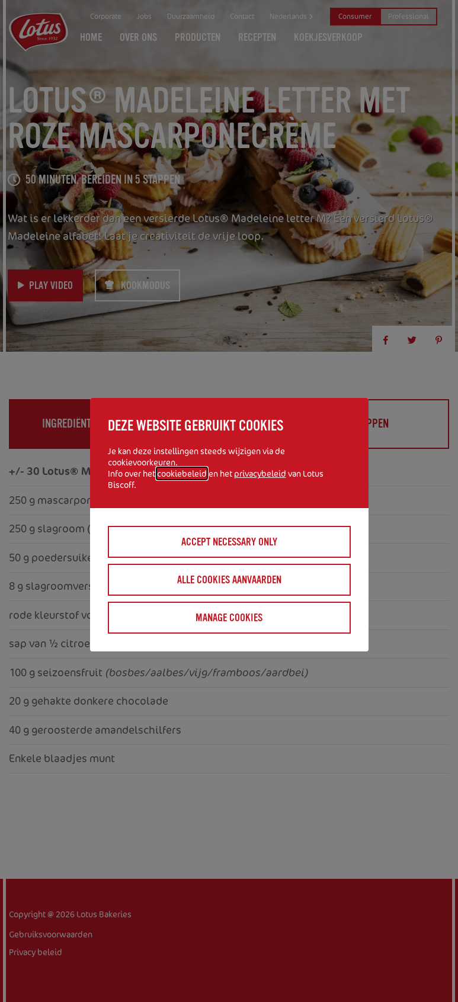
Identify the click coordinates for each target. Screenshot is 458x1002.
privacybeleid (260, 473)
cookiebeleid (182, 473)
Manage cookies (229, 618)
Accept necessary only (229, 542)
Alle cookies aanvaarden (229, 580)
